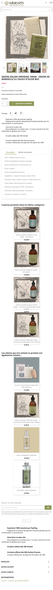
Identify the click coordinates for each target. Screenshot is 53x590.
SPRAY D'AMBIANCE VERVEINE (26, 455)
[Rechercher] (26, 9)
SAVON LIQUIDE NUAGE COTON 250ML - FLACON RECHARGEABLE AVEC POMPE (26, 307)
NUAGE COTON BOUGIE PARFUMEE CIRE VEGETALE (26, 386)
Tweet (16, 113)
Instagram (29, 521)
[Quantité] (4, 103)
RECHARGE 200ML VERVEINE (26, 490)
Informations (7, 577)
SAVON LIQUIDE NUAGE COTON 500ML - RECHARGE (26, 236)
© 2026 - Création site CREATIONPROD (15, 581)
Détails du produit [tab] (25, 152)
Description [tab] (10, 152)
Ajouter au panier (21, 103)
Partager (10, 113)
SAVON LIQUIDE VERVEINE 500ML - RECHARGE (26, 271)
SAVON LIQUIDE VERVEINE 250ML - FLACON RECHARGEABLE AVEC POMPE (26, 341)
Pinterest (21, 113)
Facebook (24, 521)
